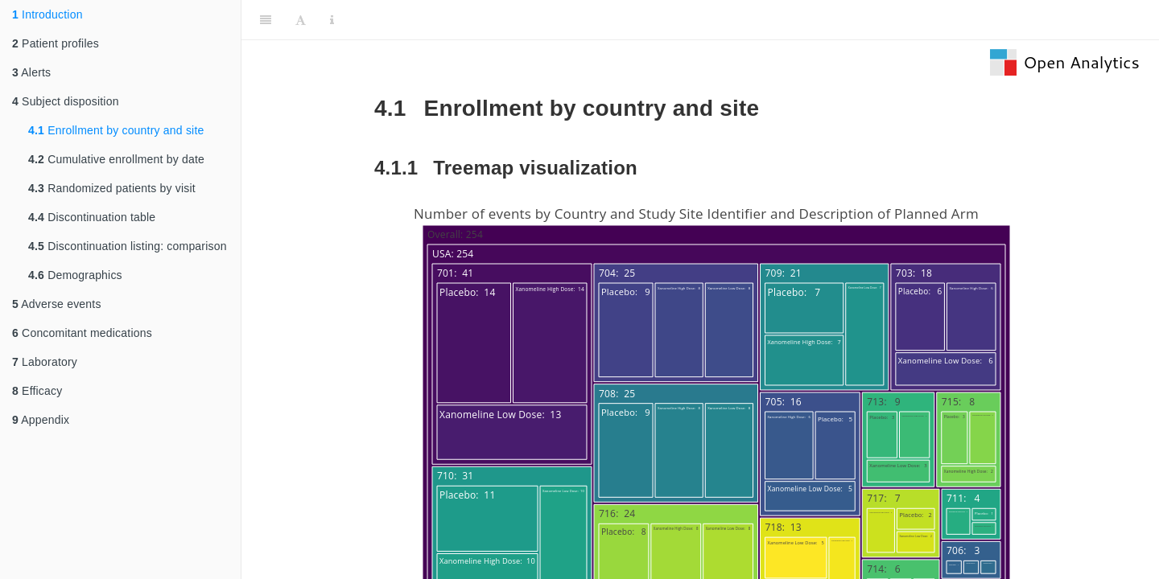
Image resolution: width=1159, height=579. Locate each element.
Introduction (47, 14)
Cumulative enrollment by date (116, 159)
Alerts (31, 72)
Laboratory (44, 361)
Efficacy (37, 390)
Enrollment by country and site (116, 130)
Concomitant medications (82, 332)
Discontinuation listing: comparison (127, 246)
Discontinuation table (91, 217)
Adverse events (56, 304)
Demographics (75, 275)
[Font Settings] (300, 20)
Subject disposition (65, 101)
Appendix (40, 419)
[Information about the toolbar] (332, 20)
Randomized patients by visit (112, 188)
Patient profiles (55, 43)
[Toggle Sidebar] (265, 20)
